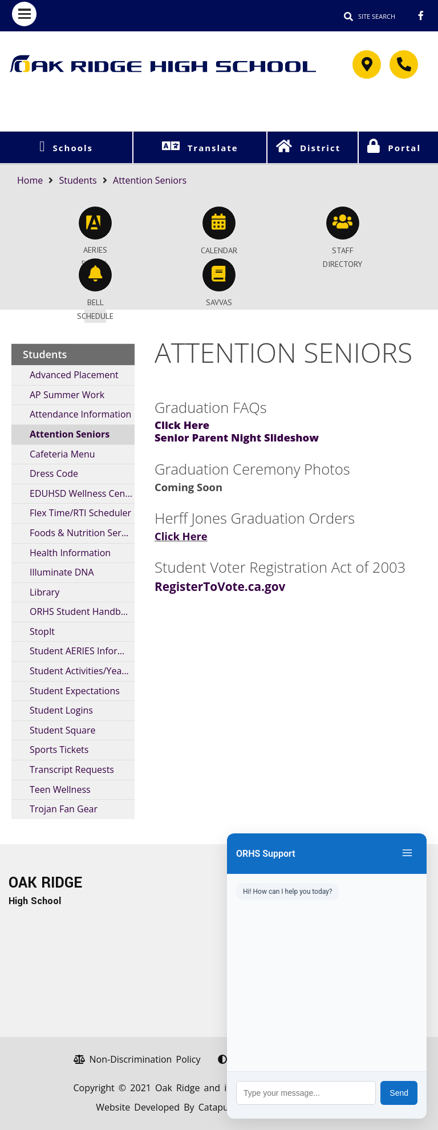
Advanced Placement (74, 374)
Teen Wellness (60, 789)
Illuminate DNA (62, 572)
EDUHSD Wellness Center (82, 493)
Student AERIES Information (82, 651)
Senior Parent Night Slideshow (237, 437)
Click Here (182, 425)
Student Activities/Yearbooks (82, 671)
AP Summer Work (67, 394)
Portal (404, 147)
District (320, 147)
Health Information (70, 552)
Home (30, 180)
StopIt (42, 631)
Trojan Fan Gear (64, 809)
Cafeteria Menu (62, 454)
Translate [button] (213, 147)
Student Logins (61, 710)
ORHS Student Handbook (82, 611)
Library (44, 592)
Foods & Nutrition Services (82, 532)
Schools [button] (73, 147)
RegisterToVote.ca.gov (220, 586)
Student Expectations (75, 691)
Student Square (63, 730)
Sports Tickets (59, 749)
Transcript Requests (72, 769)
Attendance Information (80, 414)
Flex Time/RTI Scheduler (80, 513)
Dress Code (54, 473)
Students (78, 180)
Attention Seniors (149, 180)
